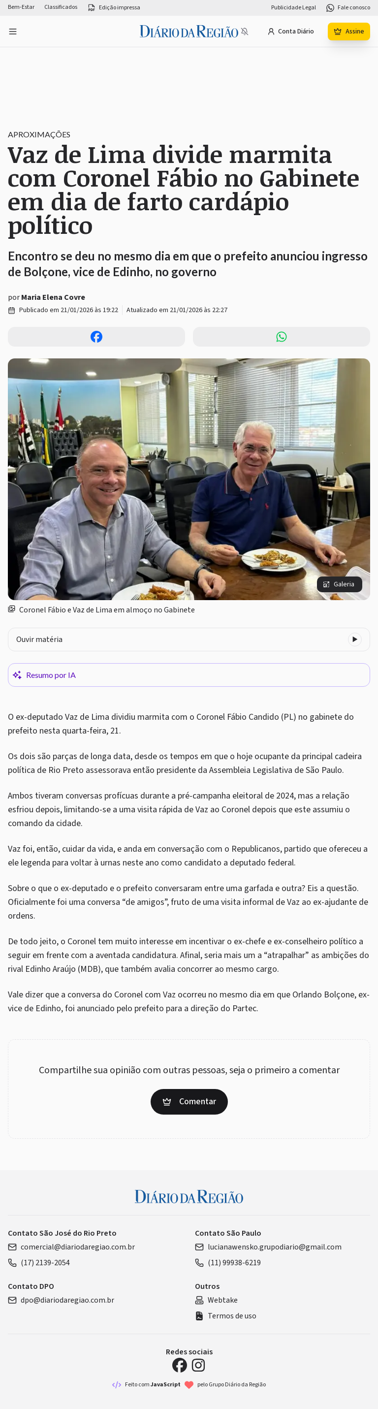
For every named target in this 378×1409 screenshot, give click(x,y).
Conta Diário (290, 31)
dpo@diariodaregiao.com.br (61, 1300)
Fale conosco (348, 7)
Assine (349, 31)
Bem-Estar (21, 7)
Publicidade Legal (293, 8)
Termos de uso (225, 1316)
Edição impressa (113, 7)
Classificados (60, 7)
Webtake (216, 1300)
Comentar (189, 1101)
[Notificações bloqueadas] (244, 31)
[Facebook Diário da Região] (179, 1365)
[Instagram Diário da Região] (198, 1365)
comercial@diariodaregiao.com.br (71, 1247)
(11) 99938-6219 (228, 1262)
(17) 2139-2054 (39, 1262)
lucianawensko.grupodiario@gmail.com (268, 1247)
